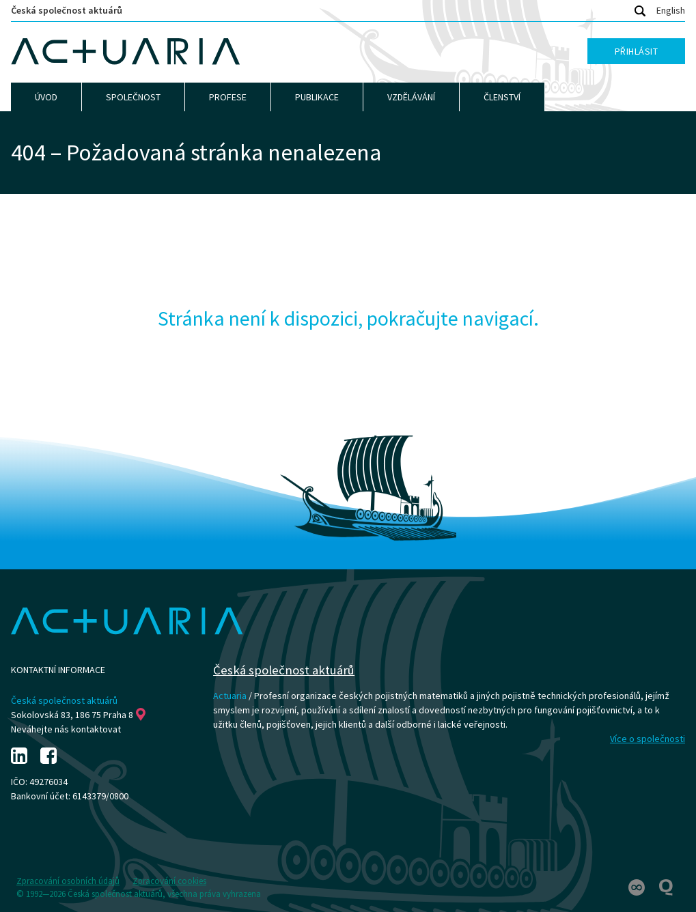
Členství (502, 97)
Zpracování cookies (169, 881)
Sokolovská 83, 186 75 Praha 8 (78, 715)
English (670, 10)
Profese (228, 97)
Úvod (46, 97)
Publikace (317, 97)
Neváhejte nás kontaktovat (66, 729)
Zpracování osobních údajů (68, 881)
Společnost (133, 97)
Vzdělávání (411, 97)
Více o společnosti (647, 738)
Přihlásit (636, 51)
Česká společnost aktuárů (66, 10)
